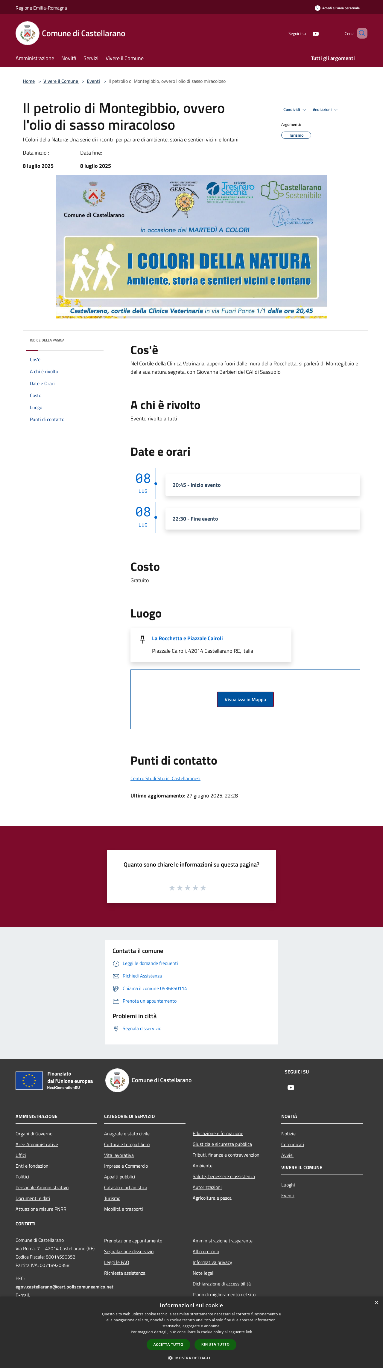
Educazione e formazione (218, 1133)
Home (29, 81)
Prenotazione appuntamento (133, 1240)
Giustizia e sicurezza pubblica (222, 1144)
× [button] (376, 1303)
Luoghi (288, 1184)
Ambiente (202, 1165)
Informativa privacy (212, 1262)
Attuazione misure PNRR (41, 1209)
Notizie (288, 1133)
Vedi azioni (326, 109)
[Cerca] (360, 33)
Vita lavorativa (119, 1155)
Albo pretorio (206, 1251)
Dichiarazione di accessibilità (222, 1283)
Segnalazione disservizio (128, 1251)
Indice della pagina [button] (47, 340)
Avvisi (287, 1155)
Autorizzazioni (207, 1187)
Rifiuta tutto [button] (215, 1344)
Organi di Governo (34, 1133)
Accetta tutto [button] (168, 1344)
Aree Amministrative (37, 1144)
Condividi (295, 109)
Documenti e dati (33, 1198)
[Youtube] (307, 33)
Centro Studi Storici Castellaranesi (165, 778)
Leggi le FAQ (116, 1262)
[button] (191, 1358)
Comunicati (292, 1144)
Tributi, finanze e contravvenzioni (227, 1154)
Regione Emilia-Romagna (41, 7)
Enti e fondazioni (33, 1165)
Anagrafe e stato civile (127, 1133)
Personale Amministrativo (42, 1187)
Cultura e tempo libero (127, 1144)
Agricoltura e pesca (212, 1197)
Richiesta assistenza (124, 1273)
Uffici (21, 1155)
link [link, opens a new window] (249, 1332)
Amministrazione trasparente (223, 1240)
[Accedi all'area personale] (337, 8)
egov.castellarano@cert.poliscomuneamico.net (64, 1286)
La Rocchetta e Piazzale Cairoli (187, 638)
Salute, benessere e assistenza (224, 1176)
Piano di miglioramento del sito (224, 1294)
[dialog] (191, 1332)
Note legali (204, 1273)
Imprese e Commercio (126, 1165)
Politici (22, 1176)
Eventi (93, 81)
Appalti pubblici (119, 1176)
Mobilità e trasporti (123, 1209)
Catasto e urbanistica (125, 1187)
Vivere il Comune (61, 81)
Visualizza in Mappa (245, 699)
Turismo (112, 1198)
